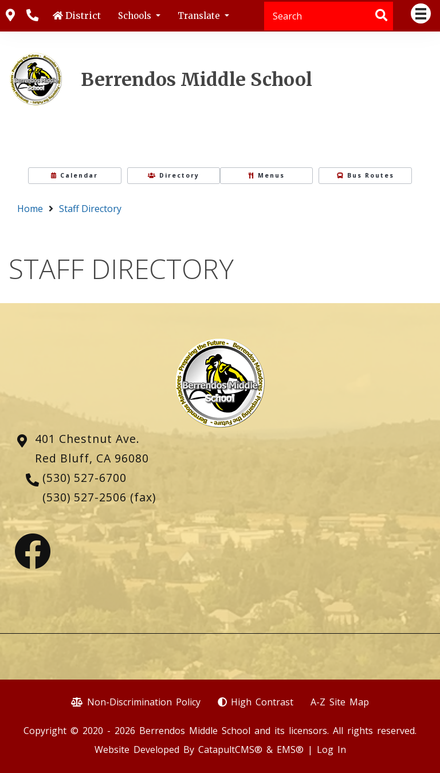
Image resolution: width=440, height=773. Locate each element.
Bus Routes (365, 175)
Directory (173, 175)
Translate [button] (200, 15)
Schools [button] (136, 15)
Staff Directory (90, 208)
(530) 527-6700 (84, 477)
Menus (267, 175)
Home (30, 208)
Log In (331, 749)
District (83, 15)
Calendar (74, 175)
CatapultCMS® (230, 749)
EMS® (290, 749)
